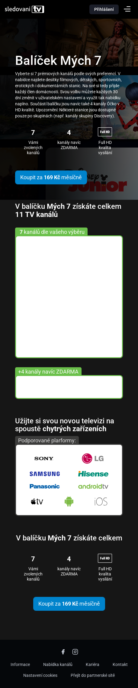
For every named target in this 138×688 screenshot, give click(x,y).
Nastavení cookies (40, 675)
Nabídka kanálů (57, 664)
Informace (20, 664)
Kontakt (120, 664)
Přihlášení (104, 9)
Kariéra (92, 664)
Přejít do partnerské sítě (93, 675)
